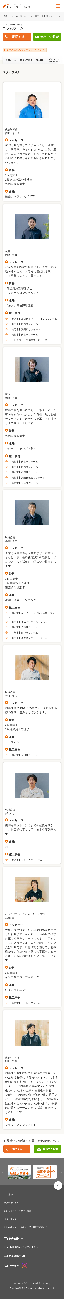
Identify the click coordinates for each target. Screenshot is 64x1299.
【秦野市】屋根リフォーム (23, 755)
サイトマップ (10, 1219)
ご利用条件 (9, 1194)
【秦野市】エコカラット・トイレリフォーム (33, 318)
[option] (19, 1172)
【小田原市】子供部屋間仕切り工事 (28, 340)
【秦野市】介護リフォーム (23, 627)
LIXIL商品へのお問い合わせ (23, 1247)
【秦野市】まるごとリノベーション (28, 622)
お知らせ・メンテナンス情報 (17, 1211)
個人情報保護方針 (12, 1202)
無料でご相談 (49, 36)
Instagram (18, 1265)
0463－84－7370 (16, 1149)
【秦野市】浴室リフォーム (23, 483)
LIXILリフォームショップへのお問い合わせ (27, 1227)
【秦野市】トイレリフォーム (24, 1003)
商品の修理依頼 (17, 1256)
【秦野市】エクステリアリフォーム (28, 638)
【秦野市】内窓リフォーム (23, 324)
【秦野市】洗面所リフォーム (24, 329)
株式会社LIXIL (16, 1238)
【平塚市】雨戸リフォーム (23, 632)
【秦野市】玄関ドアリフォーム (26, 859)
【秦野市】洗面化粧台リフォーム (27, 477)
